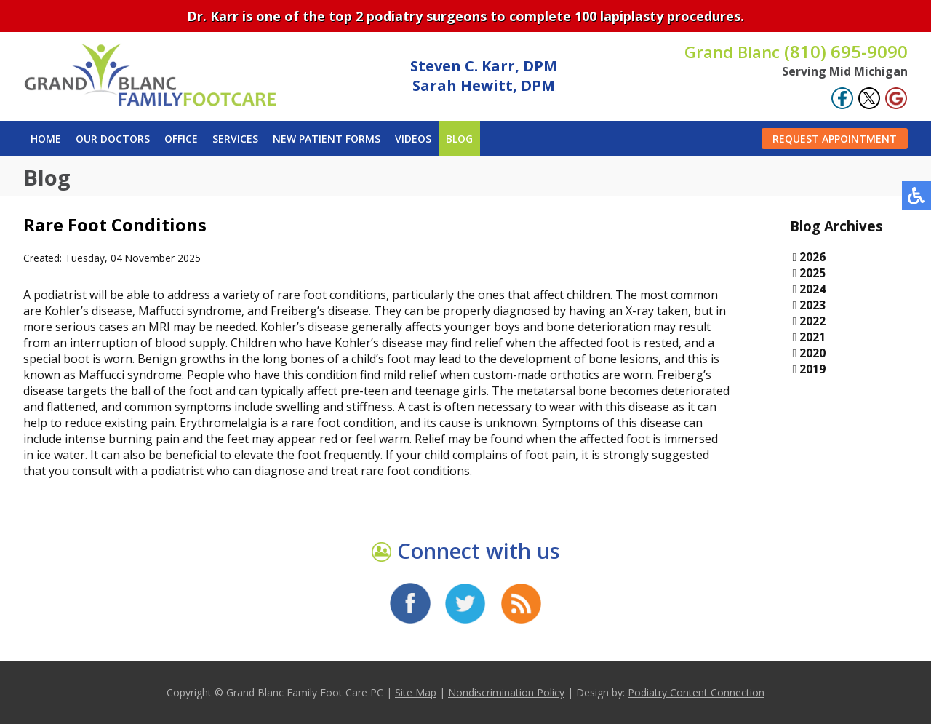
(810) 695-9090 (796, 51)
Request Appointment (834, 139)
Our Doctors (113, 139)
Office (181, 139)
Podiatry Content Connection (696, 692)
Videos (413, 139)
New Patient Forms (326, 139)
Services (235, 139)
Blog (459, 139)
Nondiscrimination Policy (506, 692)
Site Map (415, 692)
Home (46, 139)
